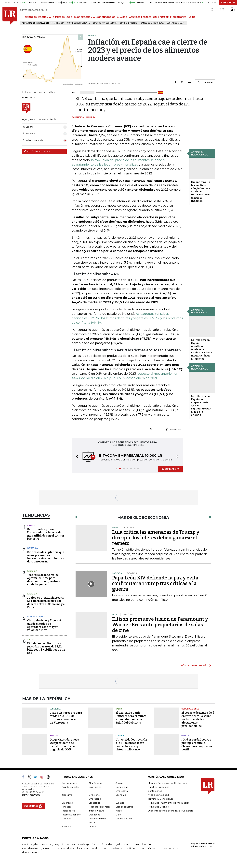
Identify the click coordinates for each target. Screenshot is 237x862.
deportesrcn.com (31, 852)
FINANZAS (31, 17)
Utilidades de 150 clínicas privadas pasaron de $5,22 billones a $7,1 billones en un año (46, 648)
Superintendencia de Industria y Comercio (170, 810)
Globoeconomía (124, 806)
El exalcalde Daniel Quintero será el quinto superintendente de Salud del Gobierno (131, 717)
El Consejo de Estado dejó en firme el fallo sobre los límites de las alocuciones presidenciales (197, 719)
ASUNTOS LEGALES (140, 17)
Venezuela (55, 709)
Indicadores (68, 810)
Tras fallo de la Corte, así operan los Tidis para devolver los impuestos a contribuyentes (43, 579)
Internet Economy (71, 814)
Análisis (119, 783)
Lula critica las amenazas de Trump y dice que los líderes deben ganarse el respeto (155, 537)
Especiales (94, 802)
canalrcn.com (98, 848)
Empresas (67, 802)
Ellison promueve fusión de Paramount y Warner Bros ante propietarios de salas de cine (160, 624)
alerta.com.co (171, 848)
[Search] (212, 10)
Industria (32, 548)
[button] (76, 457)
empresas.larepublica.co (85, 844)
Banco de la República (152, 23)
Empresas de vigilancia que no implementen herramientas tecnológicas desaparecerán (45, 557)
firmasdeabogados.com (115, 844)
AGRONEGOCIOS (105, 17)
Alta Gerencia (96, 783)
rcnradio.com (116, 848)
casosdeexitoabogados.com (37, 848)
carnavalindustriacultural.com (72, 848)
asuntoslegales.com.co (34, 844)
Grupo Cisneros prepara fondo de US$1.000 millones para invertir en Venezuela (66, 717)
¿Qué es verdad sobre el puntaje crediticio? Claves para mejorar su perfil (196, 744)
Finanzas (66, 806)
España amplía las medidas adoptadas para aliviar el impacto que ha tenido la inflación (201, 191)
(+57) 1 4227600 (31, 795)
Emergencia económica (105, 23)
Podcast (66, 818)
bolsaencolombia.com (143, 844)
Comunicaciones (36, 616)
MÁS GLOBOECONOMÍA (194, 665)
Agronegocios (69, 783)
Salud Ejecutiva (124, 818)
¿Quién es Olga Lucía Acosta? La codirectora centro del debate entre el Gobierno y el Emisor (46, 602)
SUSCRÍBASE (227, 2)
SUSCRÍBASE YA (170, 469)
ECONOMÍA (44, 17)
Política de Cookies (158, 806)
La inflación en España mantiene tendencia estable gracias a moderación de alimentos (201, 349)
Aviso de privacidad (158, 795)
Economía (121, 795)
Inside (119, 810)
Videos (92, 826)
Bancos (31, 525)
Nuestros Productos (158, 787)
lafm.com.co (153, 848)
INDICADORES (178, 17)
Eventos (120, 802)
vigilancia (59, 23)
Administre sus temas (37, 151)
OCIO (69, 17)
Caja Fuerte (95, 787)
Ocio (118, 814)
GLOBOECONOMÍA (84, 17)
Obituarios (94, 814)
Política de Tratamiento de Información (168, 802)
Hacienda (32, 571)
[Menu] (22, 17)
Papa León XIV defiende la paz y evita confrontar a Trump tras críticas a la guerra (155, 583)
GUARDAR (205, 82)
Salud (30, 639)
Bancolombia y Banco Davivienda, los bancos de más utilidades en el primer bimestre (45, 534)
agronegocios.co (59, 844)
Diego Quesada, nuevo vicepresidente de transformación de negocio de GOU (64, 744)
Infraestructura (96, 810)
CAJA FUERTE (161, 17)
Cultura (120, 735)
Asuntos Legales (70, 787)
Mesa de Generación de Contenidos (167, 783)
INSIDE (191, 17)
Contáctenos (155, 791)
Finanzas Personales (99, 806)
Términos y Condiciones (160, 798)
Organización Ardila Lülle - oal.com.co (203, 845)
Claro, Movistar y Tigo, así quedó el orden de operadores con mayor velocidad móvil (44, 625)
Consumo (67, 795)
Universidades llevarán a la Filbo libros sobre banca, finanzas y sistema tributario (131, 744)
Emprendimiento (128, 23)
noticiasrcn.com (135, 848)
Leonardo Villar (175, 23)
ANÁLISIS (122, 17)
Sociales (66, 826)
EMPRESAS (59, 17)
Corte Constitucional (78, 23)
